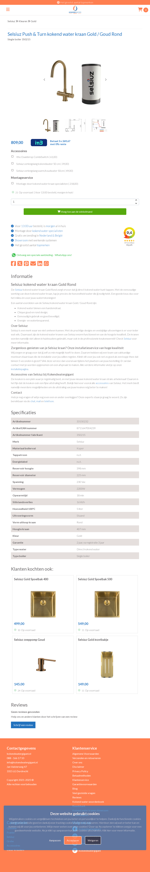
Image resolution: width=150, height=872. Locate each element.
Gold (33, 21)
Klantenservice (80, 779)
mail (38, 401)
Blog (75, 788)
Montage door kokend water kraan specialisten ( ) (44, 184)
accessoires (102, 382)
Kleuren (23, 21)
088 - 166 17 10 (15, 758)
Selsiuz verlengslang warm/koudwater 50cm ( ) (42, 171)
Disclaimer (78, 766)
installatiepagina (19, 369)
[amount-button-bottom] (135, 203)
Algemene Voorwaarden (85, 753)
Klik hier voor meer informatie (118, 830)
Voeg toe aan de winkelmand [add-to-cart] (75, 211)
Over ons (77, 762)
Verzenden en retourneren (86, 758)
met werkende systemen (36, 240)
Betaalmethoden (81, 775)
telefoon (49, 401)
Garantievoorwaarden (84, 784)
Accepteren (73, 840)
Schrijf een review (23, 724)
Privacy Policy (80, 771)
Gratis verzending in (39, 235)
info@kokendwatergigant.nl (22, 762)
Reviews (77, 797)
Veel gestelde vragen (83, 792)
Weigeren (93, 840)
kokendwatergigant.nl (19, 753)
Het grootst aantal (32, 245)
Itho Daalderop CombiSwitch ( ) (34, 157)
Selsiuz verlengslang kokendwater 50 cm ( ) (40, 164)
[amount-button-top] (135, 200)
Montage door (39, 231)
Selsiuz (11, 21)
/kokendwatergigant (86, 850)
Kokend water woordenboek (88, 801)
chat (32, 401)
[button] (105, 79)
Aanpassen (55, 840)
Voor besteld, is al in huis (40, 226)
